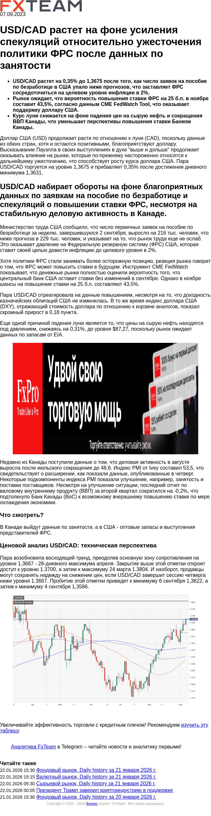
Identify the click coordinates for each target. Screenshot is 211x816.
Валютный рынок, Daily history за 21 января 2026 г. (96, 777)
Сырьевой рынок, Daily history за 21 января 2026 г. (95, 783)
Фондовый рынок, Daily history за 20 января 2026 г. (96, 797)
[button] (105, 398)
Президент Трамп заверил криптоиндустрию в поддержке (104, 790)
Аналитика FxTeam (33, 746)
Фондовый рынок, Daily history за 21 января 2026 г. (96, 770)
